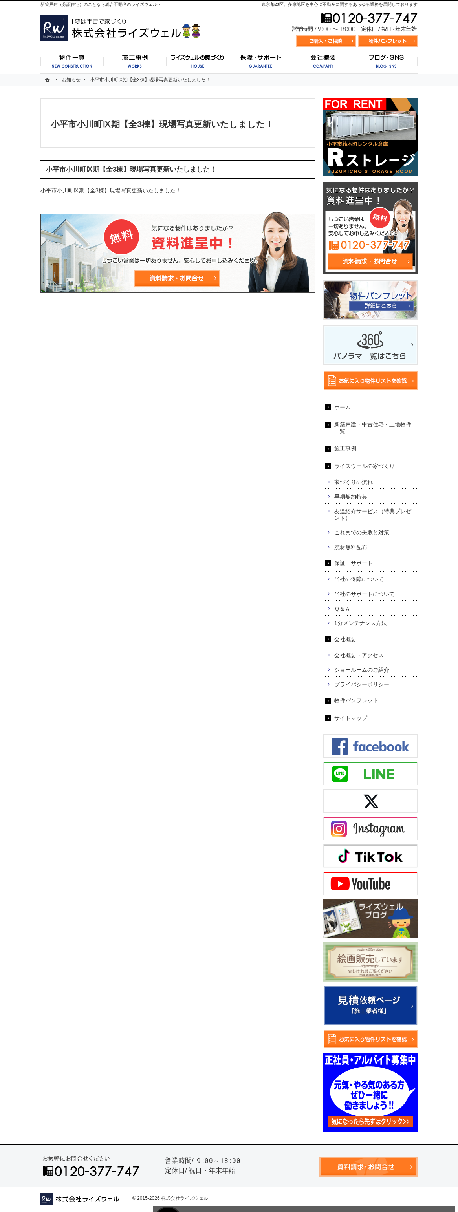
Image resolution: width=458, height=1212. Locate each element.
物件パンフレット (356, 700)
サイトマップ (350, 718)
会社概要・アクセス (359, 655)
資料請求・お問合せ (326, 41)
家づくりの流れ (353, 482)
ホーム (342, 407)
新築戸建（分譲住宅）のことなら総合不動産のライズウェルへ (100, 4)
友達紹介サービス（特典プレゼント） (372, 514)
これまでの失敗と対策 (361, 532)
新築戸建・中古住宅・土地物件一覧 (372, 427)
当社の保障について (359, 579)
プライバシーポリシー (361, 684)
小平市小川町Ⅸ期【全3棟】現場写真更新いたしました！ (110, 190)
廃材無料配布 (350, 547)
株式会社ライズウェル (184, 1198)
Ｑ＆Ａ (342, 608)
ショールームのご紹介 (361, 670)
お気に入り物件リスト (388, 41)
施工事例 (345, 448)
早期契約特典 (350, 497)
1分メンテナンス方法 (360, 623)
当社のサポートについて (364, 594)
